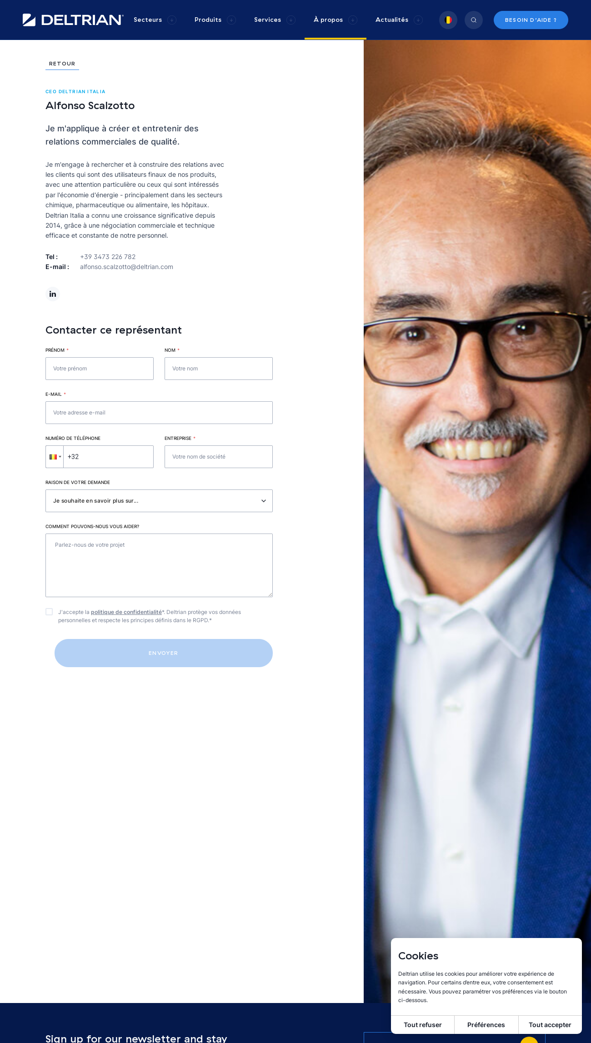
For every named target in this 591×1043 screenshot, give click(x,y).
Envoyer (163, 652)
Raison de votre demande (77, 482)
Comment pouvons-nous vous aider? (92, 526)
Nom (172, 350)
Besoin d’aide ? (531, 19)
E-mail (55, 394)
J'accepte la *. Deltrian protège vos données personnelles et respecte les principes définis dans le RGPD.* (149, 616)
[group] (155, 20)
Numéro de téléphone (72, 438)
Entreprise (180, 438)
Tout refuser (423, 1024)
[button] (54, 457)
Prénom (57, 350)
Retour (62, 64)
